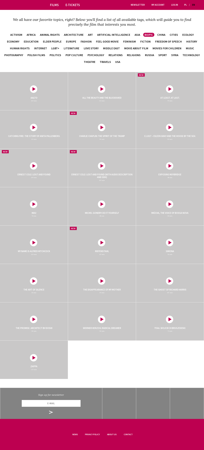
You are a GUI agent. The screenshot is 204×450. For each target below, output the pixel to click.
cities (174, 34)
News (75, 434)
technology (191, 55)
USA (117, 62)
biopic (148, 34)
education (31, 41)
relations (115, 55)
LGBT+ (55, 48)
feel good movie (107, 41)
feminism (129, 41)
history (191, 41)
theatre (89, 62)
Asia (137, 34)
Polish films (36, 55)
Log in (174, 4)
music (190, 48)
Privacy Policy (92, 434)
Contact (128, 434)
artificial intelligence (113, 34)
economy (13, 41)
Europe (71, 41)
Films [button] (54, 5)
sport (162, 55)
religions (134, 55)
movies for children (167, 48)
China (161, 34)
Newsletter (138, 4)
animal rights (50, 34)
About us (112, 434)
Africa (31, 34)
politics (55, 55)
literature (71, 48)
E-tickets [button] (72, 5)
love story (91, 48)
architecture (74, 34)
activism (16, 34)
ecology (188, 34)
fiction (145, 41)
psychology (95, 55)
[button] (198, 5)
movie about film (136, 48)
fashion (86, 41)
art (90, 34)
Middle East (111, 48)
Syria (174, 55)
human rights (20, 48)
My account (158, 4)
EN (193, 4)
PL (185, 4)
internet (40, 48)
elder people (52, 41)
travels (105, 62)
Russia (149, 55)
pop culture (74, 55)
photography (13, 55)
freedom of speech (168, 41)
